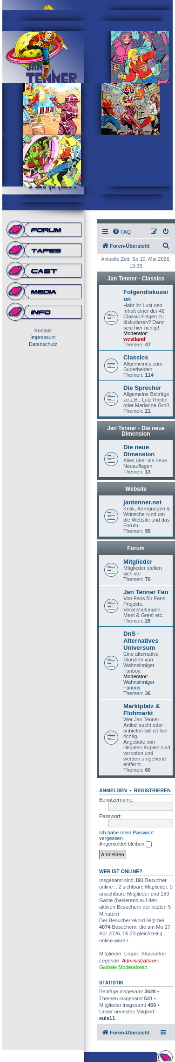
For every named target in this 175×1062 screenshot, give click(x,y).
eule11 (107, 1018)
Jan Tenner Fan (145, 592)
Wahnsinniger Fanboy (139, 684)
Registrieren (152, 790)
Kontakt (43, 330)
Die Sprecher (142, 387)
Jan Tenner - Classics (136, 278)
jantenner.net (142, 502)
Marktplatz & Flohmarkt (141, 710)
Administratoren (140, 960)
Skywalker (153, 953)
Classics (135, 357)
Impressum (42, 337)
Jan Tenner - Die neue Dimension (136, 431)
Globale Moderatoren (123, 967)
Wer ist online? (120, 871)
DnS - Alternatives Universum (141, 640)
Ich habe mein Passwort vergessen (126, 835)
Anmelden (113, 790)
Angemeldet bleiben (125, 844)
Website (136, 489)
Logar (131, 953)
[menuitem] (121, 231)
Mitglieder (137, 561)
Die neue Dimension (139, 451)
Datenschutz (43, 344)
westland (134, 339)
